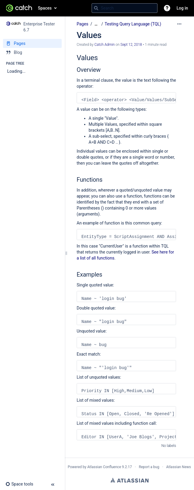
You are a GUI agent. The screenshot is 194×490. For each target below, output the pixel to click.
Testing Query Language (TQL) (133, 24)
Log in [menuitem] (182, 8)
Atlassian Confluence (104, 467)
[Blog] (32, 52)
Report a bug (149, 467)
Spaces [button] (45, 8)
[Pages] (32, 43)
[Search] (96, 8)
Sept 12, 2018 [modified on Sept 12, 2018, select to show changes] (131, 45)
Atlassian (129, 480)
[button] (167, 8)
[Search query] (124, 8)
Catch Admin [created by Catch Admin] (104, 45)
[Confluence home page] (19, 8)
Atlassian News (178, 467)
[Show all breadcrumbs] (96, 24)
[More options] (179, 23)
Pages (82, 24)
